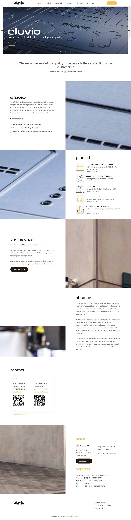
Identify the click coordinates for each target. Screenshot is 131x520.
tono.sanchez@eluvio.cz (41, 392)
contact (80, 3)
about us (70, 3)
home (39, 3)
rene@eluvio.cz (17, 392)
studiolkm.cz (75, 516)
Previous (2, 30)
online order (59, 3)
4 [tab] (68, 51)
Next (129, 30)
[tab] (32, 378)
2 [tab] (63, 51)
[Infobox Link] (98, 168)
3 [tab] (65, 51)
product (48, 3)
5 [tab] (71, 51)
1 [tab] (60, 51)
